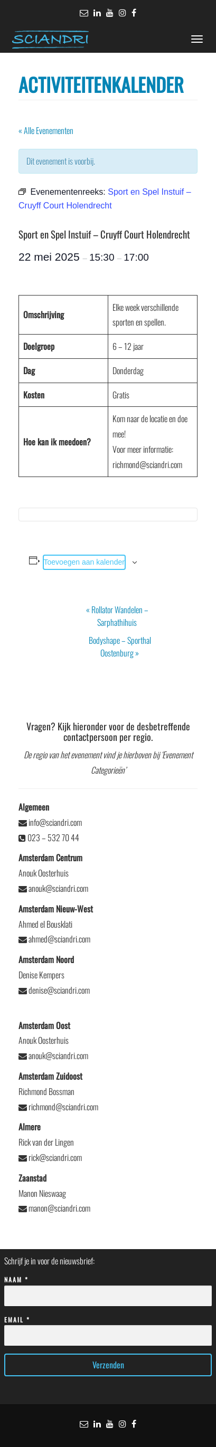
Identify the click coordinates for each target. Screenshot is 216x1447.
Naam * (108, 1288)
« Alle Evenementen (45, 130)
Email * (108, 1328)
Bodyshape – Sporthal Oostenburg (120, 646)
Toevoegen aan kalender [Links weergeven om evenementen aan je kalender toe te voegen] (84, 562)
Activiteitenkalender (101, 84)
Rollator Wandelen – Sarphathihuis (117, 616)
